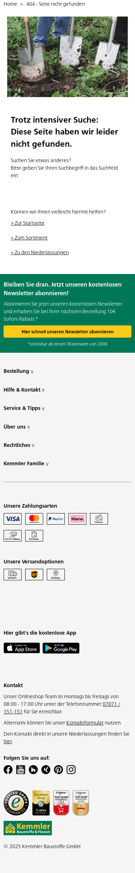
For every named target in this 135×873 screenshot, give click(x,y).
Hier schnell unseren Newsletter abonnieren (68, 331)
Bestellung (18, 371)
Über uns (17, 426)
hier (8, 741)
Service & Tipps (24, 408)
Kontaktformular (85, 722)
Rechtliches (19, 445)
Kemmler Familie (26, 463)
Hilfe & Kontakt (24, 389)
